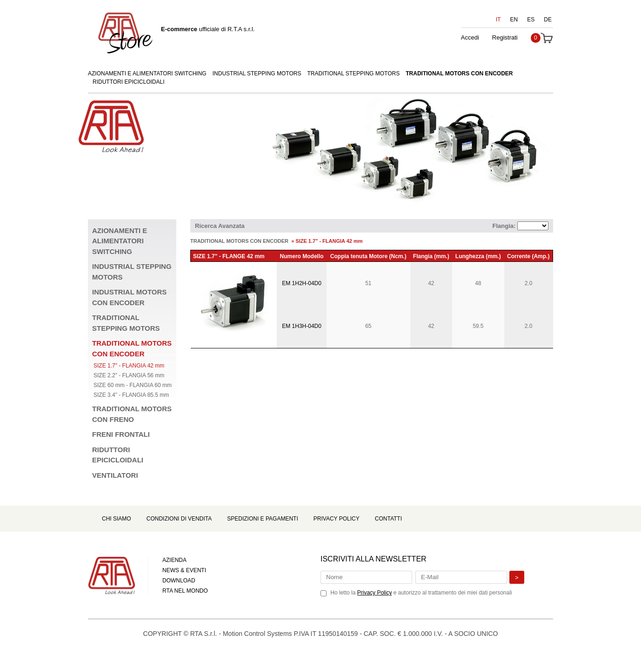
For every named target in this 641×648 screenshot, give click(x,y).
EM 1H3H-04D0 (301, 326)
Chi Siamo (116, 518)
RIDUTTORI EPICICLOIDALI (128, 82)
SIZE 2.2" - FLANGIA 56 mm (128, 375)
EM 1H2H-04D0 (301, 283)
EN (514, 19)
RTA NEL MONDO (185, 591)
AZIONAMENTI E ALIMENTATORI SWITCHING (147, 73)
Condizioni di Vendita (179, 518)
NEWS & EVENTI (184, 570)
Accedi (470, 37)
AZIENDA (174, 560)
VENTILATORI (115, 475)
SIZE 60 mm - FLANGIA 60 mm (132, 385)
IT (498, 19)
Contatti (388, 518)
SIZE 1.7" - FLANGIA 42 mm (128, 365)
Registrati (505, 37)
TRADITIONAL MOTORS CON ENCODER (459, 73)
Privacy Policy (337, 518)
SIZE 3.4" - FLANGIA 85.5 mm (131, 395)
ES (530, 19)
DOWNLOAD (178, 580)
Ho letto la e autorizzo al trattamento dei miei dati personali (421, 592)
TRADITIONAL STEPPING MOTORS (353, 73)
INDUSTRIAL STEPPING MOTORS (257, 73)
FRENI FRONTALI (121, 434)
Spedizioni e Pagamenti (262, 518)
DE (548, 19)
